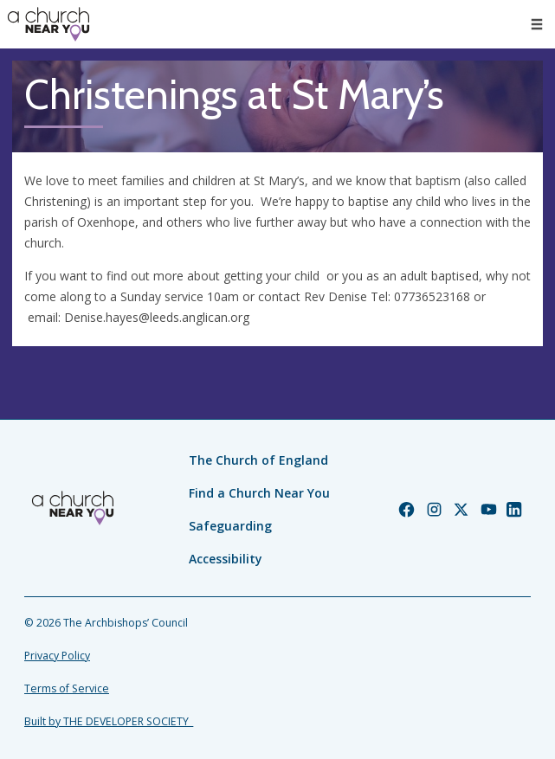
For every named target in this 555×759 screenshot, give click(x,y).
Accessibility (225, 558)
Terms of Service (66, 688)
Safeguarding (230, 526)
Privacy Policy (57, 655)
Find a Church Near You (259, 493)
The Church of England (258, 460)
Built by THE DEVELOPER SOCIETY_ (108, 721)
